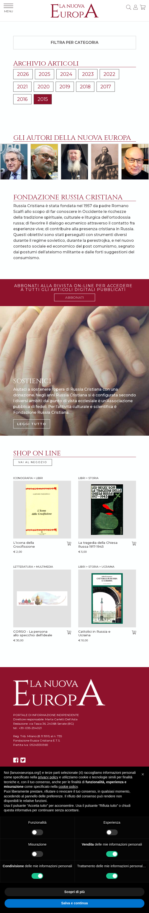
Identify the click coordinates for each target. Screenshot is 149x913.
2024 (66, 74)
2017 (105, 87)
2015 (43, 99)
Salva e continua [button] (74, 903)
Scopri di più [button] (74, 892)
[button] (143, 774)
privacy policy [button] (48, 777)
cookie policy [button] (68, 786)
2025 (44, 74)
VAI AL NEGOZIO (32, 462)
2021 (22, 87)
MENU (8, 8)
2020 (44, 87)
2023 (88, 74)
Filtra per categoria (74, 42)
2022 (109, 74)
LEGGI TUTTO (31, 424)
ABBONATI (74, 297)
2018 (85, 87)
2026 (23, 74)
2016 (22, 99)
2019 (64, 87)
